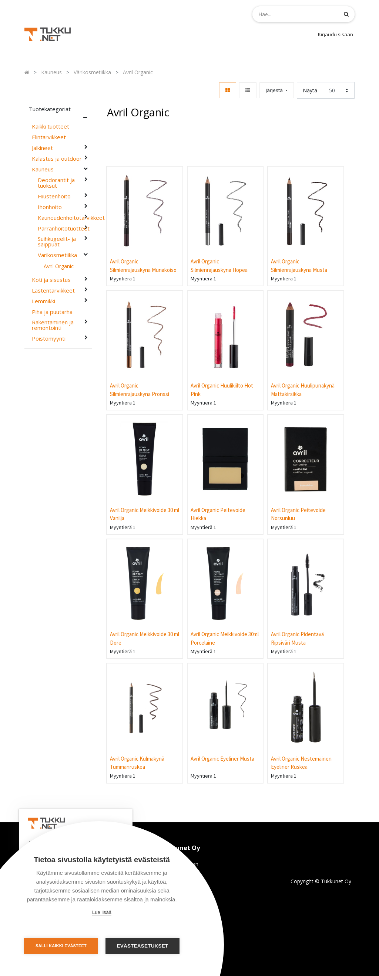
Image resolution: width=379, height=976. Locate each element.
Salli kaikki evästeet (61, 945)
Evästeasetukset (142, 946)
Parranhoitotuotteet (60, 228)
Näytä (310, 90)
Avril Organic (59, 266)
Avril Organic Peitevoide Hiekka (218, 514)
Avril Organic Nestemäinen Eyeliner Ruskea (301, 763)
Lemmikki (43, 301)
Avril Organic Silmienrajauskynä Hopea (219, 265)
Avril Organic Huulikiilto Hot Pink (222, 389)
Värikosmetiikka (57, 255)
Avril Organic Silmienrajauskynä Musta (299, 265)
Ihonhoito (50, 207)
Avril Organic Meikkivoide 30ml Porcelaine (225, 638)
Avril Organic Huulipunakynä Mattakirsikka (303, 389)
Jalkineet (42, 147)
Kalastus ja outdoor (57, 158)
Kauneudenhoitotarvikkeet (60, 217)
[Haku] (346, 14)
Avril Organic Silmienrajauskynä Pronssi (139, 389)
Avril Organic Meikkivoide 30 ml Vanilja (144, 514)
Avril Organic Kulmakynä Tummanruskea (137, 763)
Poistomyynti (49, 338)
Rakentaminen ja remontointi (53, 325)
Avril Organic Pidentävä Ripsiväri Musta (297, 638)
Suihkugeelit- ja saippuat (57, 241)
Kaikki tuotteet (50, 126)
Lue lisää (101, 912)
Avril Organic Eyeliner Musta (222, 758)
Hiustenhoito (54, 196)
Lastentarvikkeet (53, 290)
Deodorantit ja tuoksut (56, 183)
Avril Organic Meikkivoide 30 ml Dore (144, 638)
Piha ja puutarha (52, 311)
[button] (276, 90)
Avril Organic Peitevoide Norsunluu (298, 514)
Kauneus (43, 169)
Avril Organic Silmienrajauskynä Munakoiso (143, 265)
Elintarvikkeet (49, 137)
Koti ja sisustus (51, 279)
